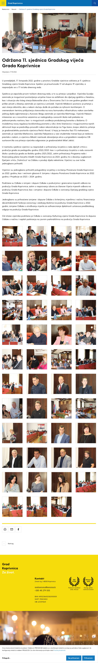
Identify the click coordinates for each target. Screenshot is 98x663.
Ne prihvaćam (73, 658)
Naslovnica (5, 9)
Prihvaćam (88, 658)
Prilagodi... (6, 658)
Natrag (10, 543)
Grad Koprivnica (15, 3)
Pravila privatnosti (59, 650)
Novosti (14, 9)
